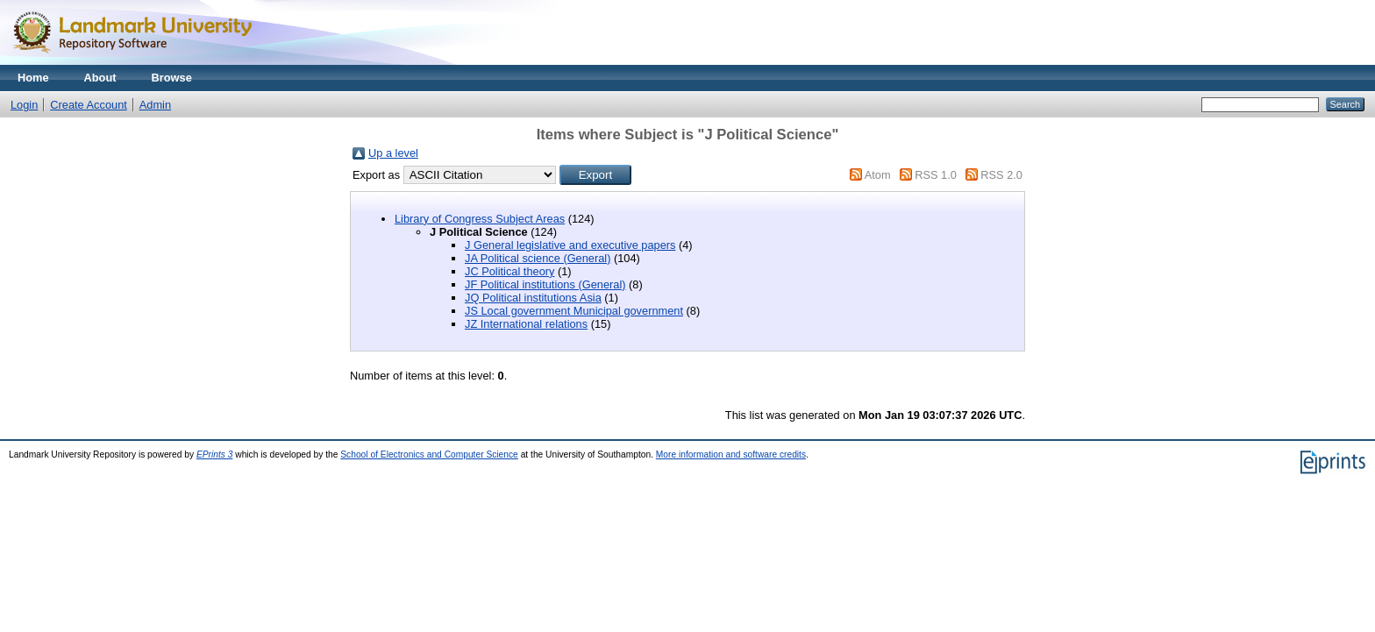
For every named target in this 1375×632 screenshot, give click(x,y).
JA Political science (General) (537, 258)
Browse (172, 77)
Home (33, 77)
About (100, 77)
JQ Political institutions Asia (533, 297)
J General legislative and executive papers (570, 245)
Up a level (393, 153)
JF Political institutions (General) (545, 284)
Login (24, 104)
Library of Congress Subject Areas (480, 218)
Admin (155, 104)
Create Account (88, 104)
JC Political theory (509, 271)
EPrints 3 (214, 454)
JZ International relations (526, 323)
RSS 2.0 (1001, 174)
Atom (878, 174)
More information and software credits (731, 454)
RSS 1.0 (936, 174)
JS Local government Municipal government (574, 310)
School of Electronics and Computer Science (429, 454)
